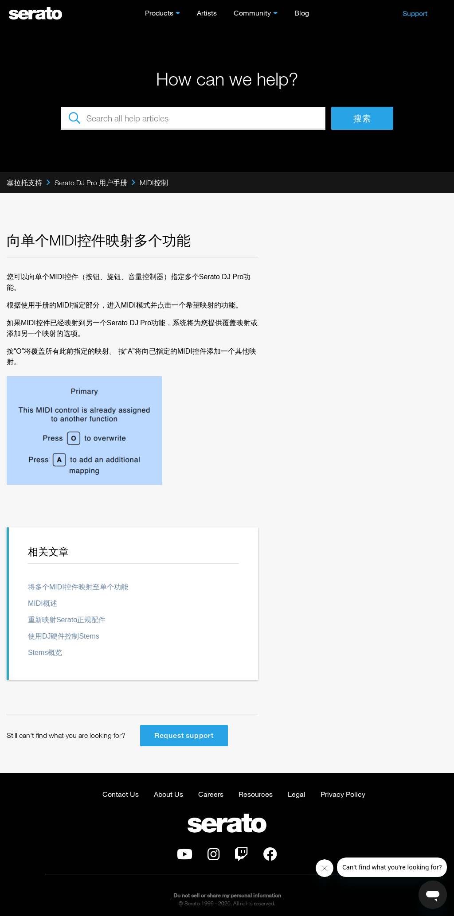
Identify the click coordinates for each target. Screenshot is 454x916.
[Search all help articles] (193, 118)
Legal (296, 794)
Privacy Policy (343, 794)
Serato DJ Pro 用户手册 (91, 183)
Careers (210, 794)
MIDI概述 (42, 603)
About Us (168, 794)
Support (415, 13)
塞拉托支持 (24, 183)
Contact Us (120, 794)
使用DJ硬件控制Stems (63, 636)
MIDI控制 (154, 183)
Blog (301, 12)
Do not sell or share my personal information (227, 895)
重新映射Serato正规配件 (67, 620)
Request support (184, 735)
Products (159, 12)
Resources (256, 794)
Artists (207, 12)
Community (252, 12)
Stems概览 (45, 652)
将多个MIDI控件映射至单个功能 (78, 587)
